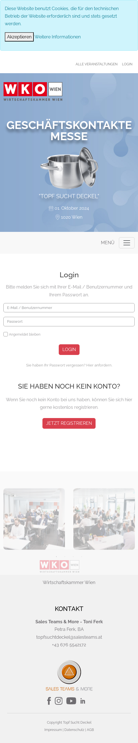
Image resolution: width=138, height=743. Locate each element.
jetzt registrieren (69, 423)
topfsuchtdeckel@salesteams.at (69, 637)
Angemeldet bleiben (24, 334)
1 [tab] (56, 588)
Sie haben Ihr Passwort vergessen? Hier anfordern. (69, 365)
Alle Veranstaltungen (96, 64)
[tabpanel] (34, 550)
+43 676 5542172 (69, 644)
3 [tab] (73, 588)
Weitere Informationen (58, 37)
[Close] (19, 36)
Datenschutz (74, 730)
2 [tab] (65, 588)
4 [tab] (82, 588)
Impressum (53, 730)
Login (127, 64)
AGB (90, 730)
